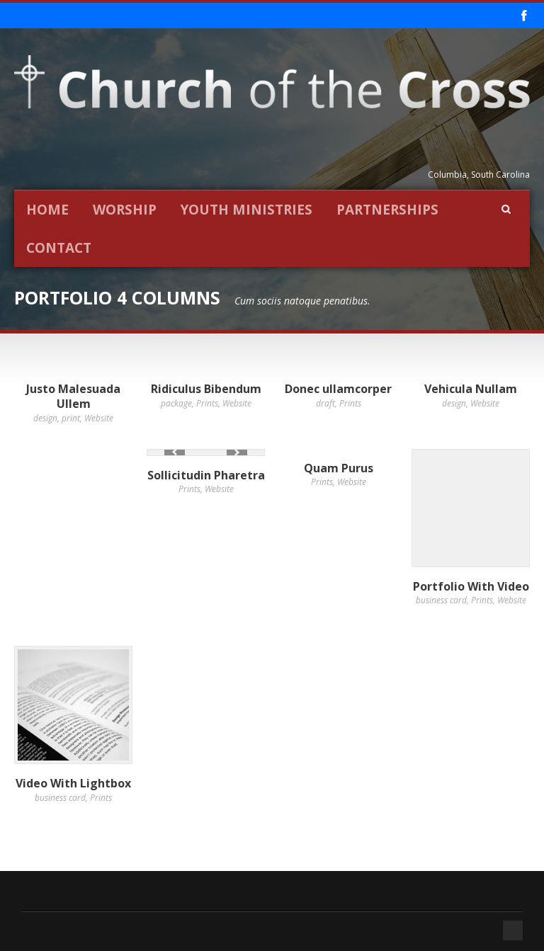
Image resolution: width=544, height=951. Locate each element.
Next (237, 452)
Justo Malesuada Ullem (73, 396)
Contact (58, 248)
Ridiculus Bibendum (206, 389)
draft (325, 403)
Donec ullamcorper (338, 389)
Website (98, 418)
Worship (125, 209)
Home (47, 209)
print (71, 418)
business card (441, 600)
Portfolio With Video (471, 586)
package (176, 403)
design (45, 418)
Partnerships (387, 209)
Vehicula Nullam (470, 389)
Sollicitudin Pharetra (206, 475)
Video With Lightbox (73, 783)
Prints (207, 403)
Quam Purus (338, 468)
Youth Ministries (246, 209)
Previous (174, 452)
